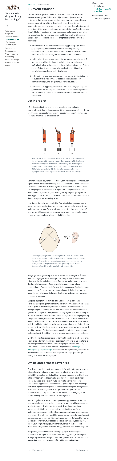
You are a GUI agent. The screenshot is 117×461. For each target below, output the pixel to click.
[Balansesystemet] (36, 450)
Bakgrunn (31, 4)
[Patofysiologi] (82, 450)
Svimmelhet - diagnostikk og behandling (13, 16)
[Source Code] (19, 19)
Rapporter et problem (102, 18)
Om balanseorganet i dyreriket (102, 10)
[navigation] (21, 34)
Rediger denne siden (100, 16)
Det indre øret (99, 6)
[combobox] (14, 25)
